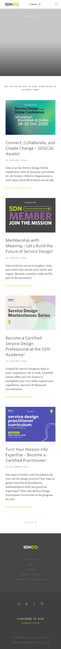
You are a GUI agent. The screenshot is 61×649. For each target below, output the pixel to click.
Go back (32, 16)
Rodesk (29, 642)
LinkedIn (19, 603)
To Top (29, 522)
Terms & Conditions (30, 579)
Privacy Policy (30, 574)
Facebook (34, 603)
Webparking (42, 642)
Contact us (30, 559)
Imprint (30, 569)
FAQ (30, 564)
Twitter (26, 603)
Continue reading (17, 188)
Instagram (42, 603)
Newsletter (29, 623)
